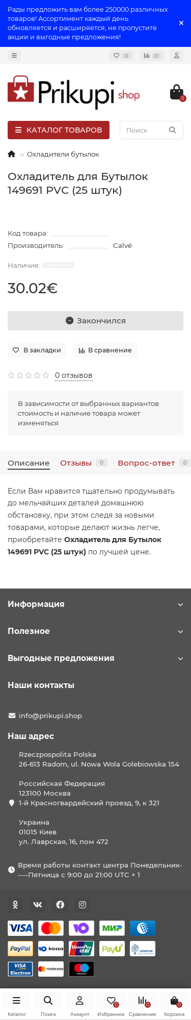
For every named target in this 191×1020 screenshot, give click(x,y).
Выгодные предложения (95, 658)
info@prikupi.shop (50, 715)
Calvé (122, 245)
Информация (95, 604)
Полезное (95, 631)
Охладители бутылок (63, 154)
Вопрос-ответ (154, 463)
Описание (29, 463)
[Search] (151, 130)
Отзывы (83, 463)
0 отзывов (74, 375)
